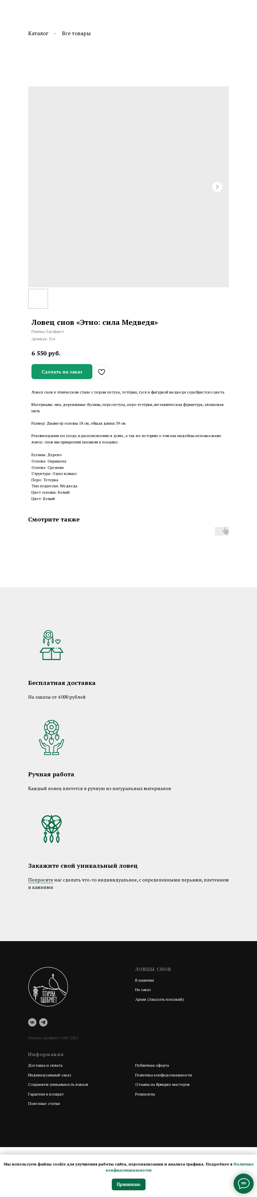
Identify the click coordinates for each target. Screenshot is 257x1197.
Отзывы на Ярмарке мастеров (162, 1084)
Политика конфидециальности (163, 1074)
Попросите (40, 879)
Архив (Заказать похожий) (159, 999)
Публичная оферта (152, 1065)
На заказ (143, 989)
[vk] (32, 1022)
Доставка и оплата (45, 1065)
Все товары (76, 33)
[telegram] (43, 1022)
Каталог (38, 33)
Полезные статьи (44, 1103)
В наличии (144, 980)
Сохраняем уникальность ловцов (58, 1084)
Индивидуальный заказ (49, 1074)
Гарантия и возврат (46, 1094)
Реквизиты (145, 1094)
